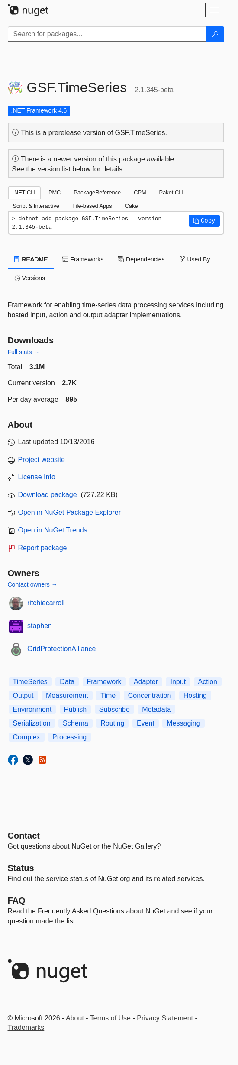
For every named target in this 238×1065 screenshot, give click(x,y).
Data (67, 681)
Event (145, 723)
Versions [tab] (29, 278)
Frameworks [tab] (82, 259)
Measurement (67, 695)
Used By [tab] (195, 259)
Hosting (195, 695)
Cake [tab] (131, 206)
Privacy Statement (165, 1018)
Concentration (149, 695)
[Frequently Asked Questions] (17, 900)
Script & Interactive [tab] (36, 206)
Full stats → (24, 352)
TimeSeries (30, 681)
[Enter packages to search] (107, 34)
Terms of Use (110, 1018)
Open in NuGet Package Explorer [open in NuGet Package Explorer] (69, 512)
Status (21, 868)
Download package (47, 494)
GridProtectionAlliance (61, 648)
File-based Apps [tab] (92, 206)
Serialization (32, 723)
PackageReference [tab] (97, 192)
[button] (204, 221)
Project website (41, 459)
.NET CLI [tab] (24, 192)
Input (178, 681)
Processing (69, 737)
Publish (75, 709)
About (75, 1018)
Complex (26, 737)
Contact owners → (33, 584)
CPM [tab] (140, 192)
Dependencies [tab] (141, 259)
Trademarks (26, 1027)
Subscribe (114, 709)
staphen (39, 625)
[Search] (215, 34)
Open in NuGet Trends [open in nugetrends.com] (52, 530)
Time (108, 695)
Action (207, 681)
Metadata (156, 709)
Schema (75, 723)
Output (23, 695)
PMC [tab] (54, 192)
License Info (36, 477)
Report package (42, 548)
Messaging (183, 723)
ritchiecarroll (45, 603)
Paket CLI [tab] (171, 192)
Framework (104, 681)
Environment (32, 709)
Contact (24, 835)
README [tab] (31, 259)
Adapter (146, 681)
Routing (112, 723)
